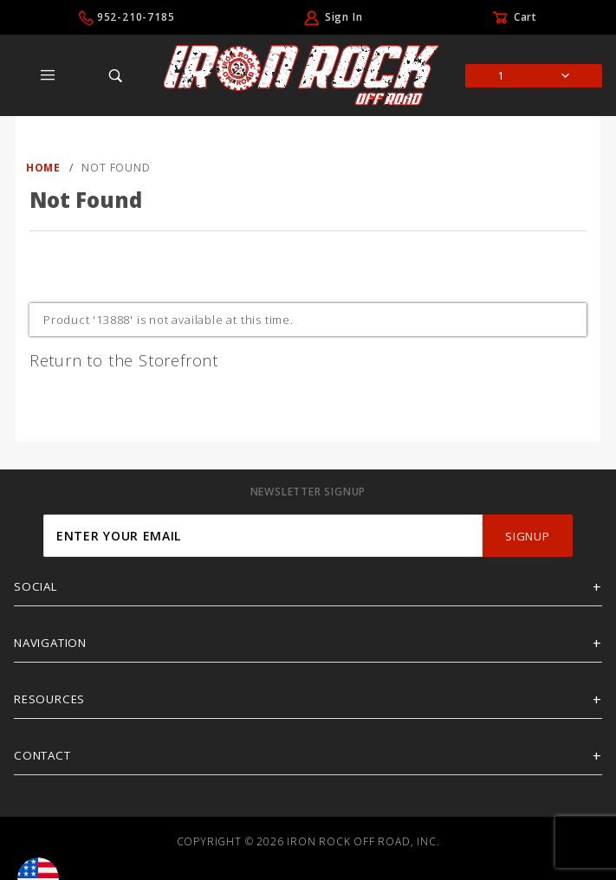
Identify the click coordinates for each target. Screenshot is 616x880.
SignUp (527, 536)
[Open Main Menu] (48, 75)
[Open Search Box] (116, 75)
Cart (525, 17)
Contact (42, 755)
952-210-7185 (136, 17)
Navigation (50, 642)
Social (36, 586)
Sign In (344, 17)
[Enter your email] (263, 535)
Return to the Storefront (123, 360)
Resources (49, 699)
